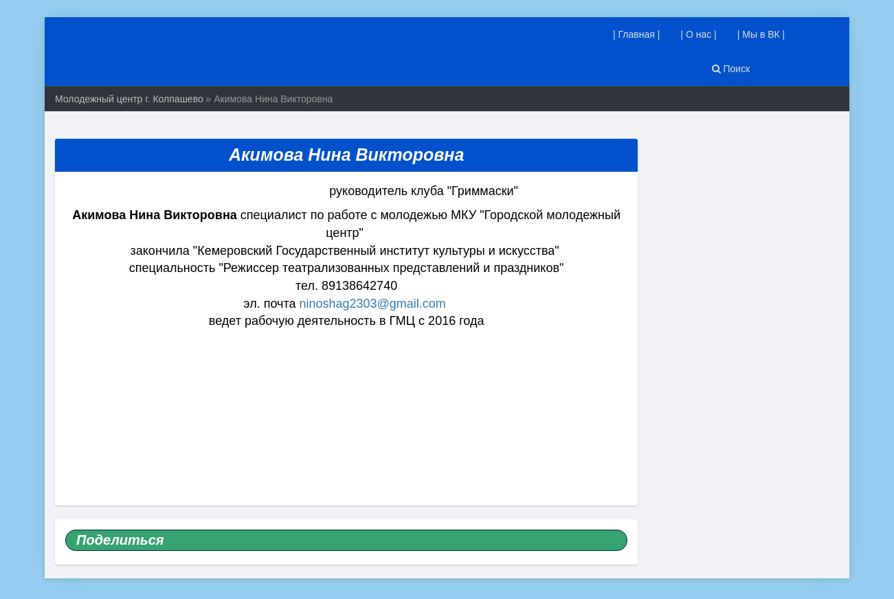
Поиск (731, 68)
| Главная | (636, 34)
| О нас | (698, 34)
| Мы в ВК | (761, 34)
